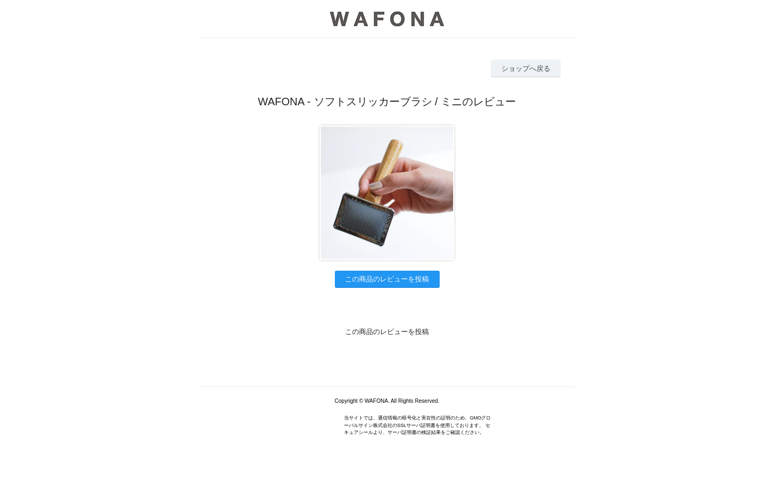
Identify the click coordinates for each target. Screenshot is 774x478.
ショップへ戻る (525, 68)
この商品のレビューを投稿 (387, 279)
